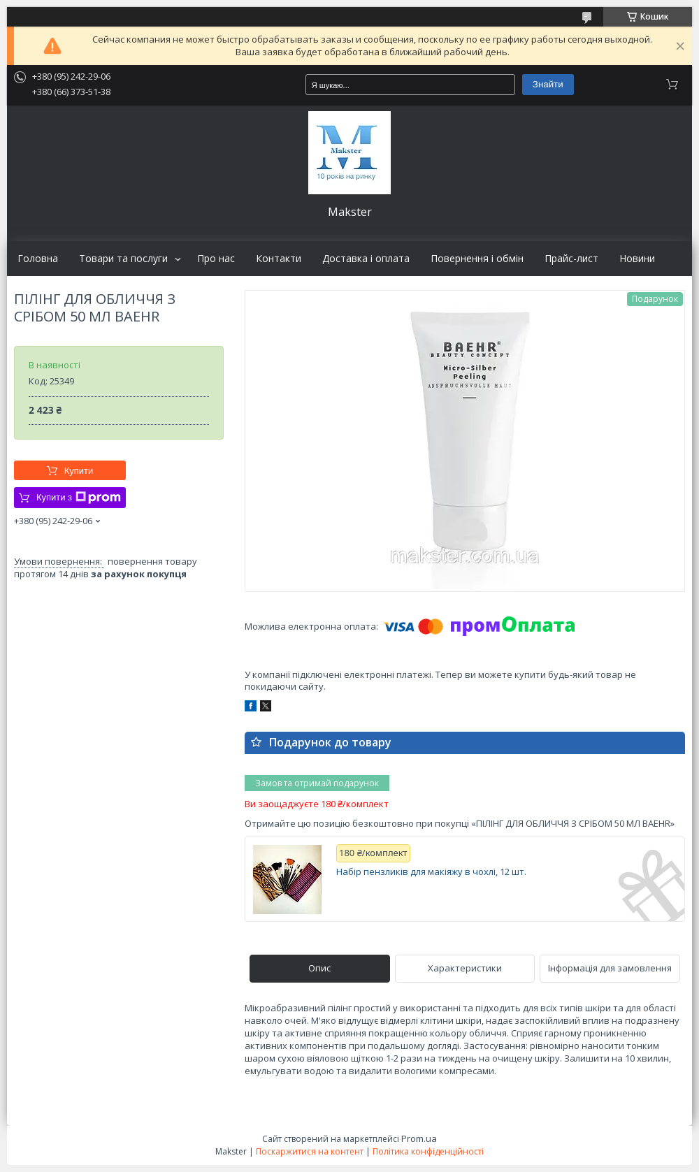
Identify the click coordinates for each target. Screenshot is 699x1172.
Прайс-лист (571, 258)
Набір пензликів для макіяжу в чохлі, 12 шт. (431, 872)
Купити (79, 470)
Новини (637, 258)
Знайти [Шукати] (548, 84)
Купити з (78, 497)
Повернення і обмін (477, 258)
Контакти (278, 258)
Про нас (216, 258)
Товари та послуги (123, 258)
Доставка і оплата (366, 258)
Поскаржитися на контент (309, 1151)
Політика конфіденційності (428, 1151)
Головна (37, 258)
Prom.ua (419, 1138)
